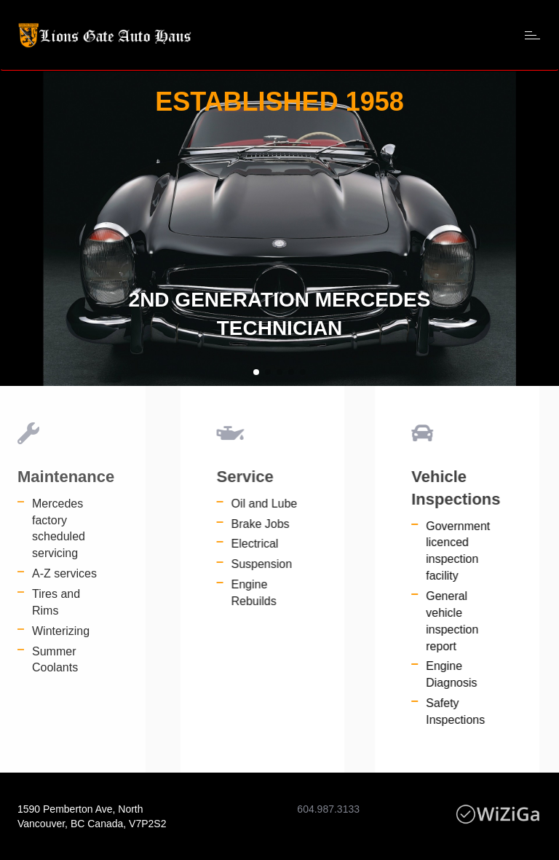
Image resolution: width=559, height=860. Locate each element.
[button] (256, 372)
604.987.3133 (328, 809)
